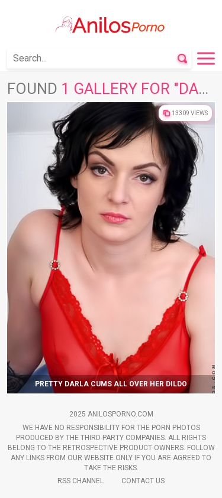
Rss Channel (80, 481)
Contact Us (143, 481)
